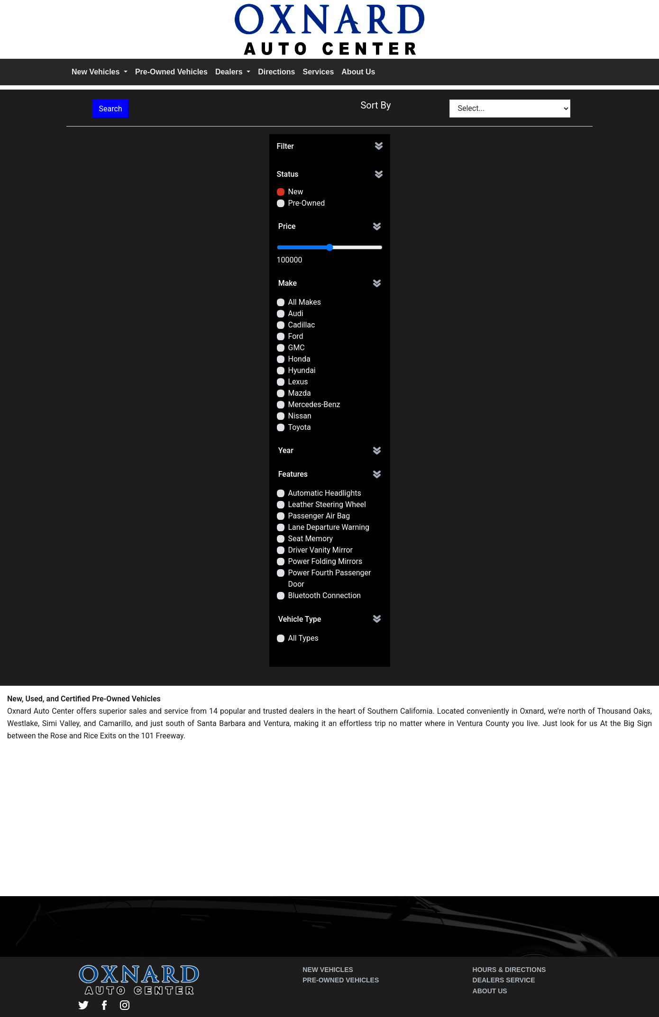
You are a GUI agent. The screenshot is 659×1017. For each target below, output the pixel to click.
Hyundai (302, 370)
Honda (299, 358)
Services (318, 72)
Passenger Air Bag (319, 515)
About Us (358, 72)
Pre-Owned (306, 203)
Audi (295, 313)
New (295, 191)
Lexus (298, 381)
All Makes (304, 302)
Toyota (299, 427)
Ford (295, 336)
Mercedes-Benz (314, 404)
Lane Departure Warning (328, 527)
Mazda (299, 393)
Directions (276, 72)
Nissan (299, 415)
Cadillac (301, 324)
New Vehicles (327, 969)
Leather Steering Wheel (327, 504)
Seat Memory (310, 538)
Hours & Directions (509, 969)
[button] (329, 146)
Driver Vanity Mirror (320, 549)
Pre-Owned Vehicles (171, 72)
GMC (296, 347)
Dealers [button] (230, 72)
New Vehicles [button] (97, 72)
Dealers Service (504, 980)
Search (110, 108)
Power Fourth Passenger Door (329, 578)
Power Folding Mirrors (325, 561)
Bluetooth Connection (324, 595)
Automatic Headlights (324, 493)
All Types (303, 638)
